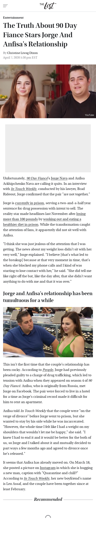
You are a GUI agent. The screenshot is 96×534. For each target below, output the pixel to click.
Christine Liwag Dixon (22, 53)
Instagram (48, 468)
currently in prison (29, 203)
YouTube (89, 115)
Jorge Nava (59, 178)
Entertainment (13, 17)
